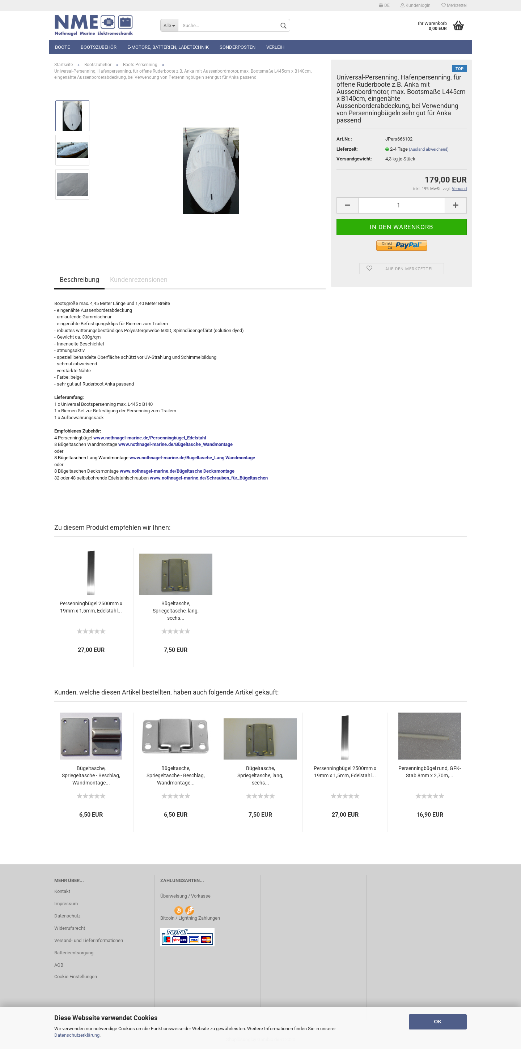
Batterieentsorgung (73, 952)
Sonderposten (237, 47)
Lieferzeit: (347, 149)
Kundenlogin (416, 5)
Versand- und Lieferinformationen (88, 940)
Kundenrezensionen (139, 279)
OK (438, 1021)
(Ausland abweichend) (429, 149)
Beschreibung (79, 279)
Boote (62, 47)
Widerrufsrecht (69, 928)
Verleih (275, 47)
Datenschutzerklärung (76, 1035)
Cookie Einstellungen (75, 976)
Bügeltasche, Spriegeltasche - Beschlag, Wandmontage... (91, 775)
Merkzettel (454, 5)
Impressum (66, 903)
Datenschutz (67, 916)
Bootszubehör (99, 47)
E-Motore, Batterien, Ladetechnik (168, 47)
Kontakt (62, 891)
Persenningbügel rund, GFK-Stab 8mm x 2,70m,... (429, 771)
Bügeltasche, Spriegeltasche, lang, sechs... (176, 611)
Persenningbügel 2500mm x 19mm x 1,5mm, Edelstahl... (91, 607)
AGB (58, 965)
